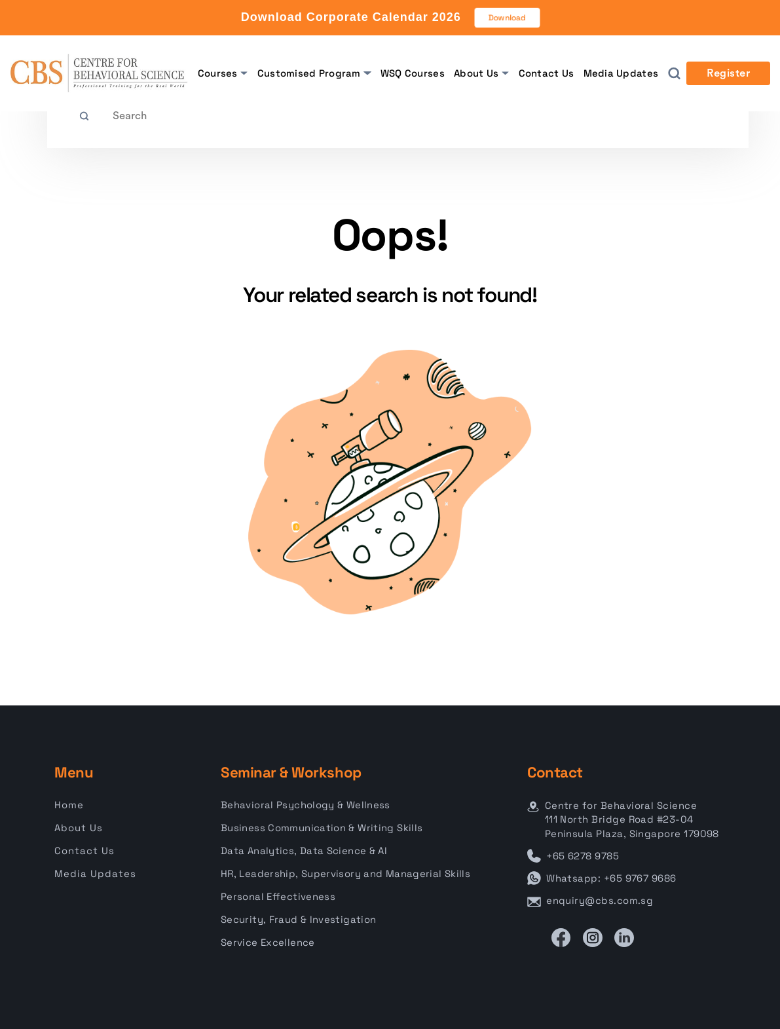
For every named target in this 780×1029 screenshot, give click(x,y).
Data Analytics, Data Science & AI (304, 850)
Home (69, 804)
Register (729, 73)
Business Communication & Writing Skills (321, 827)
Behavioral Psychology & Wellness (305, 804)
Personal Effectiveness (278, 896)
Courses (218, 73)
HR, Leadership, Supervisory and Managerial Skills (345, 873)
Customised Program (309, 73)
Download (507, 17)
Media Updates (621, 73)
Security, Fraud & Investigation (298, 919)
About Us (476, 73)
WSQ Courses (413, 73)
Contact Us (546, 73)
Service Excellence (268, 942)
